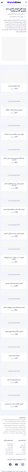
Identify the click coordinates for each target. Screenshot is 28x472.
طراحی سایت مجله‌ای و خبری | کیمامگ (14, 134)
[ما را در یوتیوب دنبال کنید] (16, 465)
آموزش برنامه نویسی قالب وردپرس (14, 283)
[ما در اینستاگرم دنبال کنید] (22, 465)
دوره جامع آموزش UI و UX (14, 380)
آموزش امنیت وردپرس (14, 356)
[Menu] (26, 2)
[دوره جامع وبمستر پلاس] (14, 76)
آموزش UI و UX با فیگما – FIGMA (14, 110)
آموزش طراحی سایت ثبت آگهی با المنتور (14, 234)
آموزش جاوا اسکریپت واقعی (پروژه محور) (14, 209)
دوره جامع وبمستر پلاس (14, 86)
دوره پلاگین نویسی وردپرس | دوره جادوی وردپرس (14, 159)
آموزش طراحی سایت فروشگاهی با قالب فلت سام (14, 184)
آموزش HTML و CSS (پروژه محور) (14, 331)
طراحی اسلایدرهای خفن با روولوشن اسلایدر (14, 307)
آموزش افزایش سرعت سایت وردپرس (14, 404)
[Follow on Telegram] (10, 465)
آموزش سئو (10, 447)
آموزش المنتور (10, 445)
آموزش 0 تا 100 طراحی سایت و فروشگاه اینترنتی (14, 258)
